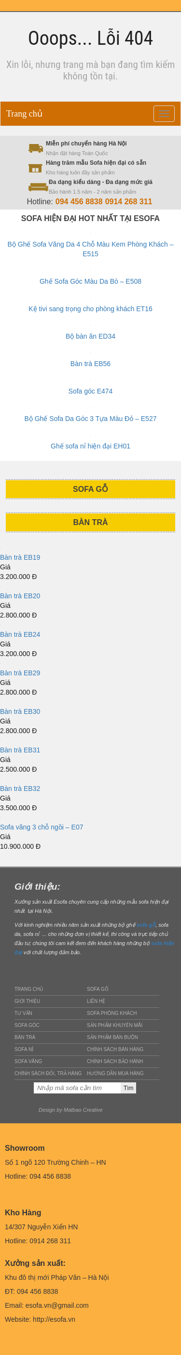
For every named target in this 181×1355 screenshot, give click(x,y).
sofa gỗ (146, 925)
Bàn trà (24, 1037)
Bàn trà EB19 (20, 557)
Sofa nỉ (23, 1049)
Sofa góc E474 (91, 391)
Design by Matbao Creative (71, 1110)
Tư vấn (23, 1013)
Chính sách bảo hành (115, 1061)
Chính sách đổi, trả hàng (48, 1073)
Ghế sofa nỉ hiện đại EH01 (90, 446)
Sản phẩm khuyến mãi (114, 1025)
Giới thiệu (27, 1001)
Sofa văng (28, 1061)
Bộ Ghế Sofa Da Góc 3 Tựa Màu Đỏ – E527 (91, 418)
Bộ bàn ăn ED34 (90, 336)
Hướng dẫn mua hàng (115, 1073)
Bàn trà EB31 (20, 750)
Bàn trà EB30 (20, 711)
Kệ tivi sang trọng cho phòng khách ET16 (90, 309)
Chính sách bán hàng (115, 1049)
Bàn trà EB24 (20, 634)
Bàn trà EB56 (90, 364)
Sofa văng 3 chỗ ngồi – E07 (41, 827)
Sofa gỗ (98, 989)
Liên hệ (96, 1001)
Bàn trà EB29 (20, 673)
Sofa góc (27, 1025)
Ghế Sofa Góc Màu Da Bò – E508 (90, 281)
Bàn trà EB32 (20, 788)
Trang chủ (24, 113)
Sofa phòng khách (112, 1013)
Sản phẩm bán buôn (112, 1037)
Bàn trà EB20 (20, 596)
